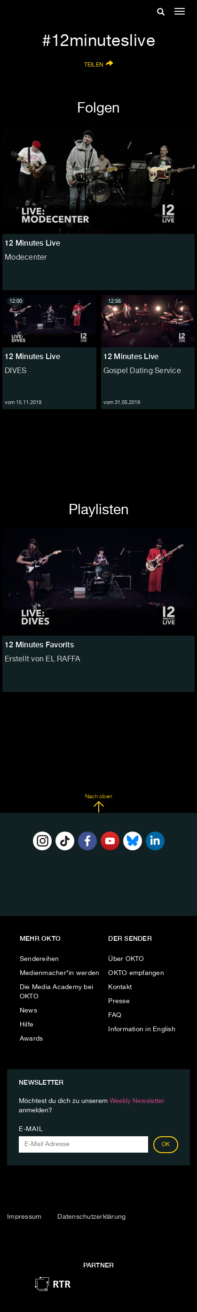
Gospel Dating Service (142, 371)
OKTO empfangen (136, 973)
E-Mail (31, 1129)
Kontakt (120, 987)
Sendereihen (39, 959)
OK (166, 1144)
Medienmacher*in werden (60, 973)
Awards (31, 1038)
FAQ (114, 1015)
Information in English (141, 1029)
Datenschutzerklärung (91, 1217)
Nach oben (98, 803)
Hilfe (26, 1024)
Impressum (24, 1217)
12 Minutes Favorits (39, 644)
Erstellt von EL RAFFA (42, 659)
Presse (119, 1001)
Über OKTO (126, 959)
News (28, 1010)
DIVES (15, 371)
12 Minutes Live (32, 356)
